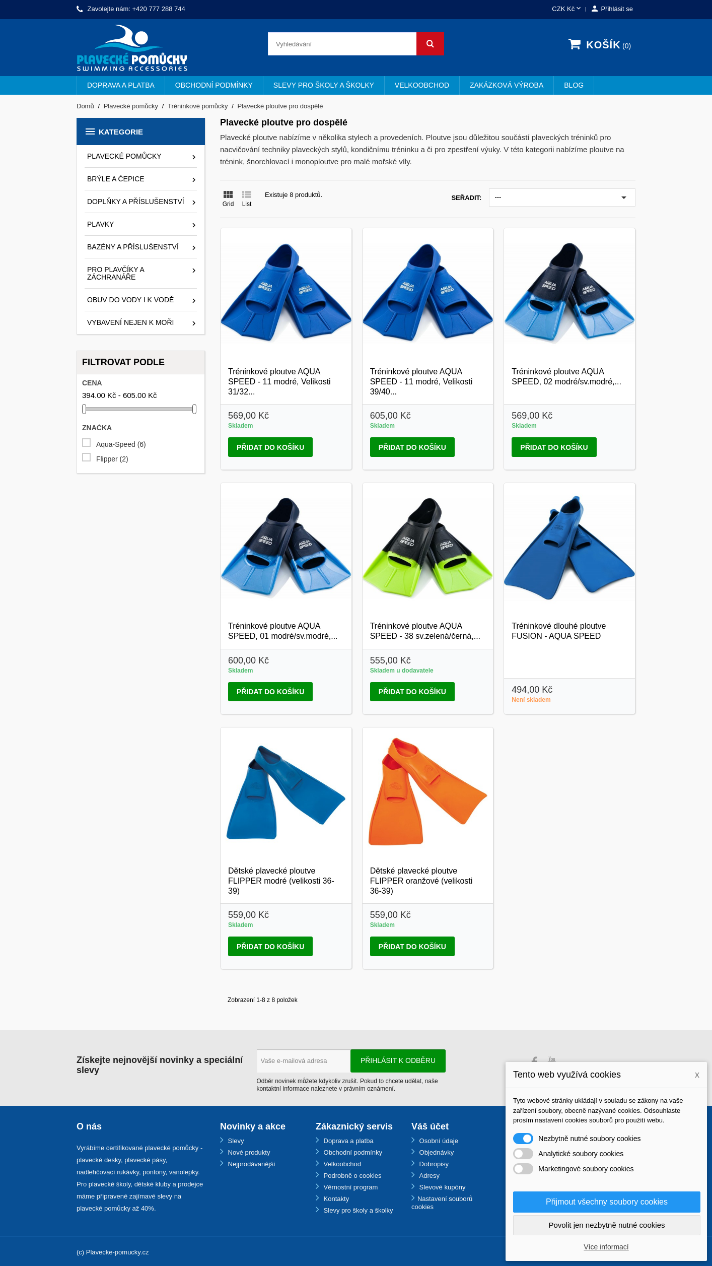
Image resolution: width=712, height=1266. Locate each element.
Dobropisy (433, 1164)
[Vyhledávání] (356, 43)
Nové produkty (248, 1152)
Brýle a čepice (116, 179)
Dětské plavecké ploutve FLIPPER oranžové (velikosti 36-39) (421, 881)
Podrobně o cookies (352, 1175)
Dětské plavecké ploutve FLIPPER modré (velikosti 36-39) (281, 881)
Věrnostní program (350, 1187)
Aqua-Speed (121, 444)
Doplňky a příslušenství (135, 201)
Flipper (112, 459)
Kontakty (335, 1199)
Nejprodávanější (250, 1164)
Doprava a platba (121, 85)
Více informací (606, 1247)
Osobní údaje (437, 1141)
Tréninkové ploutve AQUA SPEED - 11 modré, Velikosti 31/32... (279, 381)
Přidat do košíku (270, 447)
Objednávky (435, 1152)
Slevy (235, 1141)
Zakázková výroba (506, 85)
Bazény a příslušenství (133, 247)
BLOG (574, 85)
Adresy (428, 1175)
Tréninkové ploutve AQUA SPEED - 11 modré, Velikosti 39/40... (421, 381)
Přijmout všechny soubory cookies (607, 1201)
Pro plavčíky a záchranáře (115, 273)
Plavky (100, 224)
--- (562, 197)
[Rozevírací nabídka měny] (567, 9)
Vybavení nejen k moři (130, 322)
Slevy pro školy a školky (323, 85)
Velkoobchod (422, 85)
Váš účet (430, 1126)
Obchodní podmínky (214, 85)
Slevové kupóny (441, 1187)
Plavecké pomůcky (124, 156)
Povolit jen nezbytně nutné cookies (607, 1225)
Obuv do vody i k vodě (130, 300)
